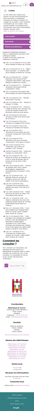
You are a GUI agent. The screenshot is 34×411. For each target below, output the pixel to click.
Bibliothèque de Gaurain (17, 346)
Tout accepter (10, 36)
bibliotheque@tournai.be (19, 317)
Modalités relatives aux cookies (17, 398)
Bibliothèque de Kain (17, 349)
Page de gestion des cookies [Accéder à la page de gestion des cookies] (13, 31)
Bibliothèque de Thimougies (17, 355)
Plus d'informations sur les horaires (17, 335)
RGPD (17, 401)
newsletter (17, 378)
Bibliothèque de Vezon (17, 358)
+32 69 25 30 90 (21, 315)
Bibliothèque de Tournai (17, 356)
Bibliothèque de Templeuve (17, 353)
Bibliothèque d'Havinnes (17, 347)
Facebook (16, 367)
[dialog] (17, 29)
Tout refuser (9, 41)
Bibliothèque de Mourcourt (17, 351)
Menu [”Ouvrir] (25, 5)
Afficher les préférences (13, 47)
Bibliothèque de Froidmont (17, 344)
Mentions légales (17, 395)
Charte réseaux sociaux (17, 404)
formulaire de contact (21, 385)
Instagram (16, 369)
